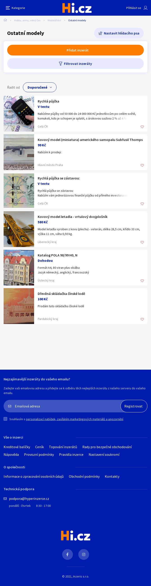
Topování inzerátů (63, 447)
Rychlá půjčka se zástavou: (59, 178)
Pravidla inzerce (71, 454)
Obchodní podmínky (84, 476)
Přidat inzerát (78, 50)
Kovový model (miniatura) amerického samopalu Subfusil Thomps (90, 139)
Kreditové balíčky (17, 447)
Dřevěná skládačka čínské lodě (61, 293)
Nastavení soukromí (104, 454)
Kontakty (112, 476)
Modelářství (54, 20)
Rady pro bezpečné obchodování (107, 447)
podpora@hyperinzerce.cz (29, 498)
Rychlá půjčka (48, 101)
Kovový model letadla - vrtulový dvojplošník (72, 216)
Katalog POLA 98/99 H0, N (57, 255)
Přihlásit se (133, 8)
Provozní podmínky (39, 454)
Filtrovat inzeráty (78, 63)
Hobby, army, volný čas (27, 20)
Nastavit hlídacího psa (121, 33)
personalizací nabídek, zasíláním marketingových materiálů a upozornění (74, 419)
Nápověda (11, 454)
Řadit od (13, 87)
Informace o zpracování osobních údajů (34, 476)
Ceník (39, 447)
